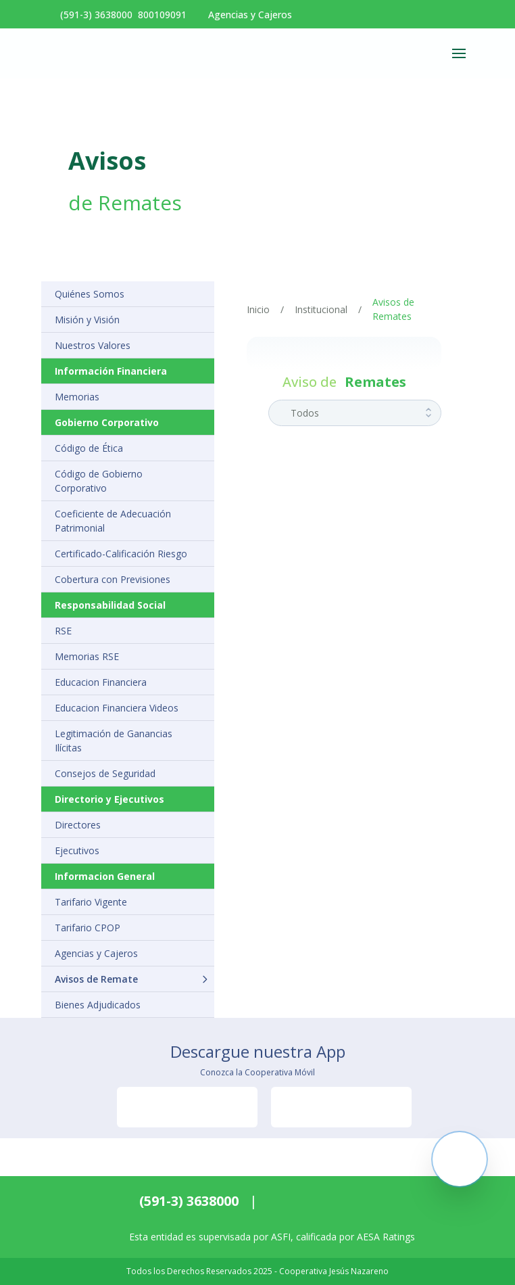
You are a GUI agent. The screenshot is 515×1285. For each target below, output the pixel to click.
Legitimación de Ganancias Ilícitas (113, 740)
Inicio (258, 309)
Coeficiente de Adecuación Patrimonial (113, 520)
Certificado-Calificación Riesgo (121, 553)
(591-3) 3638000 (189, 1201)
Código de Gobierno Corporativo (99, 480)
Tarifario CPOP (87, 927)
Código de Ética (89, 448)
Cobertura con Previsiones (112, 579)
